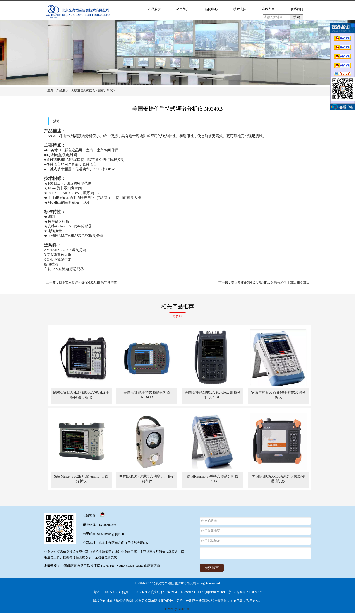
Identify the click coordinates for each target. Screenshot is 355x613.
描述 (56, 121)
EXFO (105, 565)
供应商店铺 (152, 565)
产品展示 (154, 9)
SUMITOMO (134, 565)
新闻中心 (211, 9)
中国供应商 (69, 565)
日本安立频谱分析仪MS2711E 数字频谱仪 (88, 282)
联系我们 (296, 9)
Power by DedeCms (177, 609)
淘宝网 (95, 565)
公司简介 (182, 9)
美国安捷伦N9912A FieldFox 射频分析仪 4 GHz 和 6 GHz (270, 282)
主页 (50, 90)
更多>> (177, 316)
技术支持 (239, 9)
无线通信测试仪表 (83, 90)
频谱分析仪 (105, 90)
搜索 (296, 17)
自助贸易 (83, 565)
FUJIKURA (117, 565)
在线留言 (268, 9)
